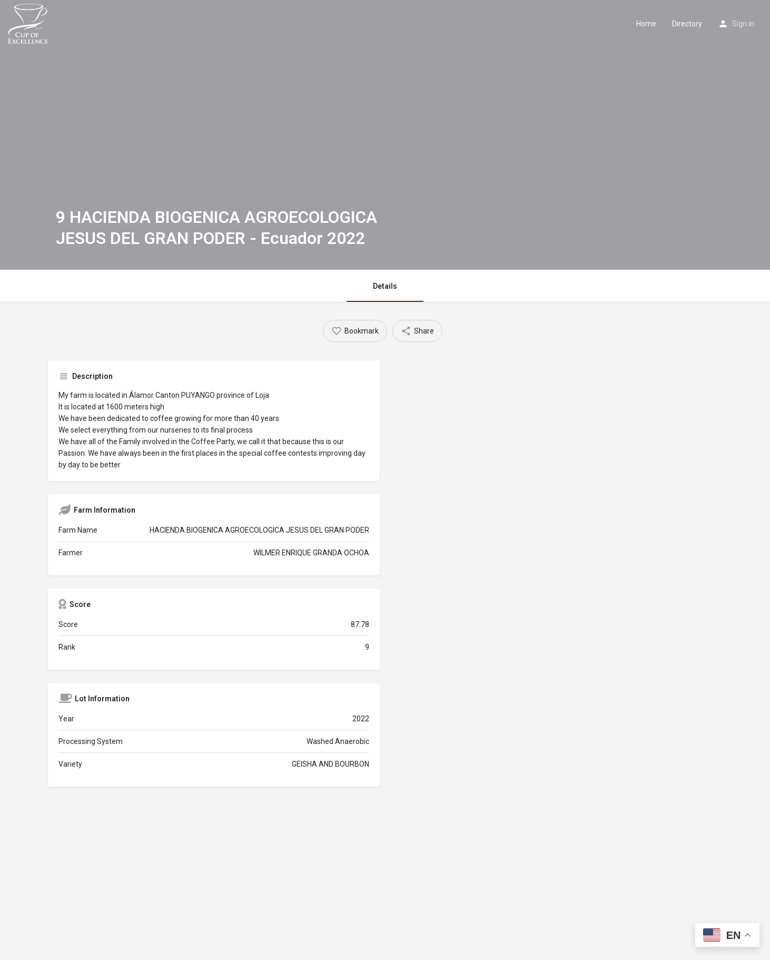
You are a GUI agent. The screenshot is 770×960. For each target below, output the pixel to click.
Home (646, 23)
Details (385, 286)
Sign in (743, 23)
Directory (687, 23)
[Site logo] (29, 22)
